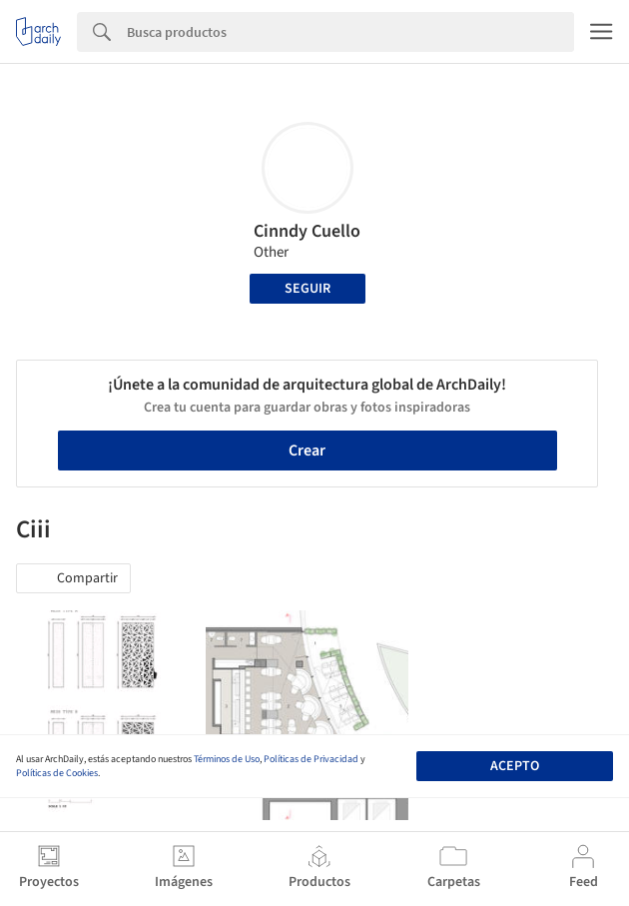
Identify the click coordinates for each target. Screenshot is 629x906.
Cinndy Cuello (307, 231)
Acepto (514, 766)
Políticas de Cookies (57, 773)
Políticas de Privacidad (311, 759)
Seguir (307, 289)
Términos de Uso (227, 759)
